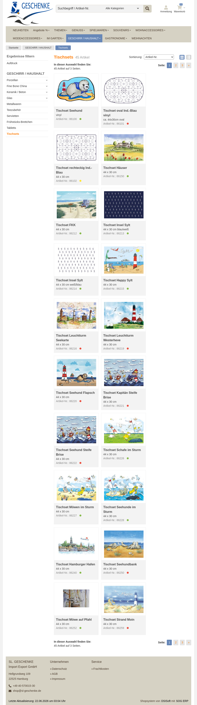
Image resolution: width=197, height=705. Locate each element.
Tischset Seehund (69, 110)
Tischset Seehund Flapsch (75, 392)
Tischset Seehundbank (120, 564)
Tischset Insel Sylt (116, 225)
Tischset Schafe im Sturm (122, 450)
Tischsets (63, 47)
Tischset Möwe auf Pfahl (74, 619)
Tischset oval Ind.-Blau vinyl (120, 113)
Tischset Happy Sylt (118, 280)
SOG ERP (182, 700)
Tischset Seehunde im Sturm (119, 509)
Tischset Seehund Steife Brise (74, 452)
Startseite (13, 47)
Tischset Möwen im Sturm (75, 507)
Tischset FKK (66, 225)
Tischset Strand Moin (118, 619)
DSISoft (166, 700)
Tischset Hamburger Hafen (75, 564)
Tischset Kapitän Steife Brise (120, 395)
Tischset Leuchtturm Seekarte (71, 338)
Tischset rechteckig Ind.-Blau (74, 170)
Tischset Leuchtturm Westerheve (118, 338)
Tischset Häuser (115, 167)
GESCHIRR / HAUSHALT (38, 47)
